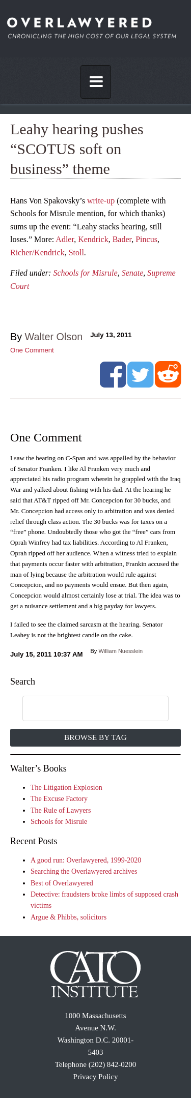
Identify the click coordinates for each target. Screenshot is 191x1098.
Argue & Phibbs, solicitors (68, 917)
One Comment (32, 350)
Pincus (146, 239)
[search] (85, 709)
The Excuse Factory (59, 799)
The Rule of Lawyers (61, 810)
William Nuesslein (120, 651)
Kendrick (93, 239)
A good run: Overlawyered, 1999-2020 (86, 860)
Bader (122, 239)
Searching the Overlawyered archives (84, 871)
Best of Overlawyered (62, 883)
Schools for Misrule (85, 273)
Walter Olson (54, 336)
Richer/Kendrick (37, 252)
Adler (65, 239)
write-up (101, 200)
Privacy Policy (95, 1077)
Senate (133, 273)
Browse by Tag (95, 737)
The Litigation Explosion (66, 787)
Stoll (76, 252)
